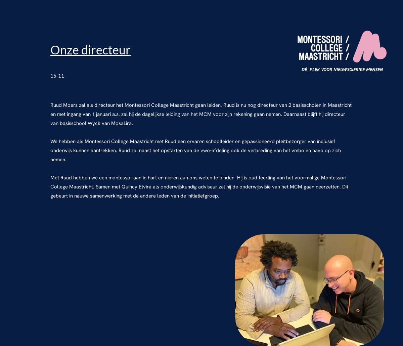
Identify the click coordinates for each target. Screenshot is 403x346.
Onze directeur (90, 49)
